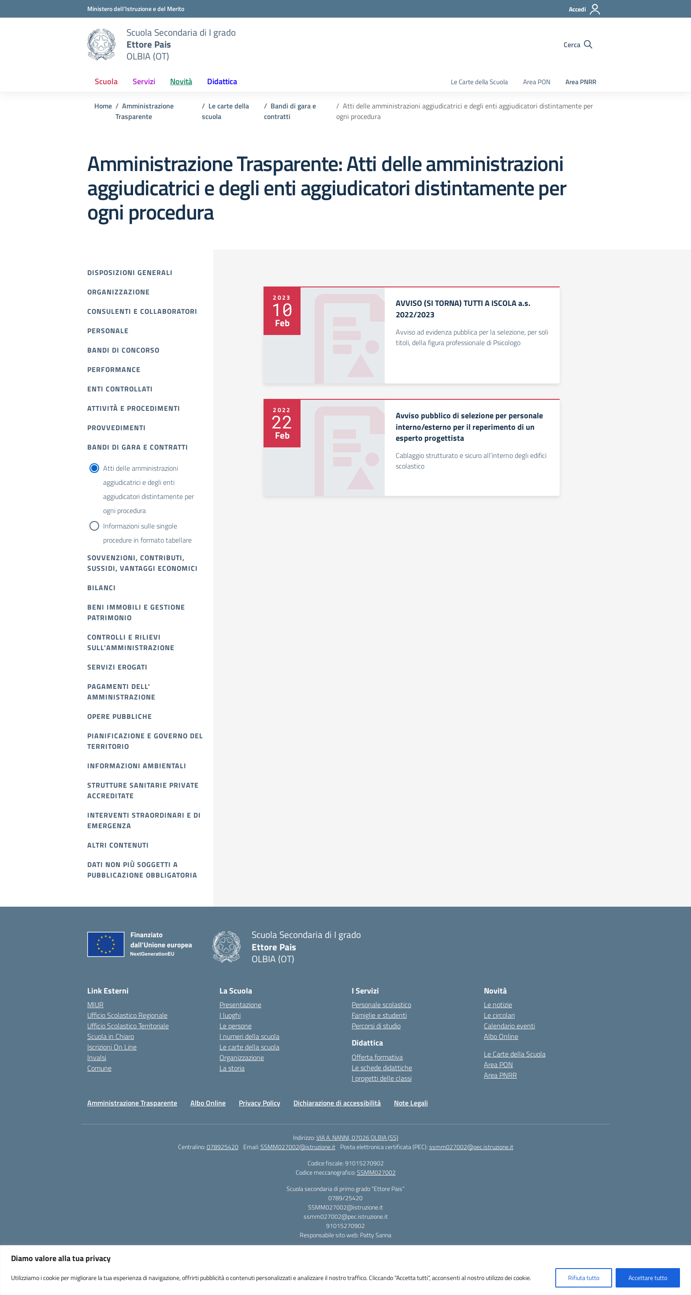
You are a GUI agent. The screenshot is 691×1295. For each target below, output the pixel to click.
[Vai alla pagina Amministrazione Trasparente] (144, 111)
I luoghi (230, 1015)
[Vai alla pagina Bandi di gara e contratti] (290, 111)
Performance (114, 369)
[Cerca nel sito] (578, 44)
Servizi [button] (144, 81)
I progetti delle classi (382, 1078)
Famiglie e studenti (379, 1015)
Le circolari (499, 1015)
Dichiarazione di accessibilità (337, 1103)
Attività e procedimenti (133, 408)
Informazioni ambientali (136, 765)
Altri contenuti (118, 845)
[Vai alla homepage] (101, 44)
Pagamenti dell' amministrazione (121, 691)
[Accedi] (585, 9)
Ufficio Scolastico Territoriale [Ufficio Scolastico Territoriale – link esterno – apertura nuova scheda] (128, 1025)
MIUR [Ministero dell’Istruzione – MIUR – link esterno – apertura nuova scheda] (95, 1004)
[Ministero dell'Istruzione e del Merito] (135, 8)
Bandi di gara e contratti (137, 447)
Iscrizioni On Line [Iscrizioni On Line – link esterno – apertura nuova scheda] (112, 1047)
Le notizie (498, 1004)
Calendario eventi (509, 1025)
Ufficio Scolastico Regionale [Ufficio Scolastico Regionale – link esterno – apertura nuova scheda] (127, 1015)
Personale (108, 330)
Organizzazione (118, 292)
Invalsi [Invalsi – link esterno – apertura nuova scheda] (96, 1057)
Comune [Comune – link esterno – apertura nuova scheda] (99, 1068)
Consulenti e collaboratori (142, 311)
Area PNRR (580, 82)
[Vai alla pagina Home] (103, 105)
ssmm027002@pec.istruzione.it (471, 1146)
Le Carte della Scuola (479, 82)
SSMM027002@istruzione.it (297, 1146)
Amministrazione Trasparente (132, 1103)
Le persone (235, 1025)
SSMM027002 (376, 1172)
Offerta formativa (377, 1057)
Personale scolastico (381, 1004)
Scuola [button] (106, 81)
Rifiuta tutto (583, 1277)
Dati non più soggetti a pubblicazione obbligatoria (142, 869)
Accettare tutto (647, 1277)
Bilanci (101, 587)
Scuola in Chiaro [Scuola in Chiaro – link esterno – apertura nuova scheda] (110, 1036)
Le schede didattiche (382, 1067)
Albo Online (501, 1036)
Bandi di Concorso (123, 350)
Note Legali (411, 1103)
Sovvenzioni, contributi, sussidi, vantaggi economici (142, 562)
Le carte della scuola (249, 1047)
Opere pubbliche (119, 716)
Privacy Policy (259, 1103)
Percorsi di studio (376, 1025)
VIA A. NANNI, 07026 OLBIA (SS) (357, 1137)
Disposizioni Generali (130, 272)
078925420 (222, 1146)
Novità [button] (181, 81)
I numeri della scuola (249, 1036)
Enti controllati (120, 388)
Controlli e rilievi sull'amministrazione (131, 642)
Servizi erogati (117, 667)
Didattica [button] (222, 81)
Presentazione (240, 1004)
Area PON (536, 82)
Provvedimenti (116, 427)
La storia (232, 1068)
